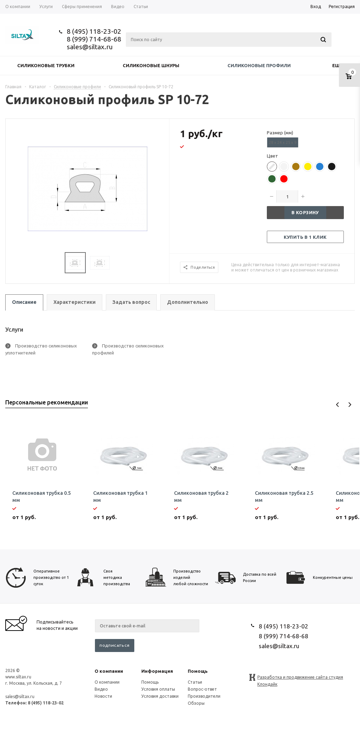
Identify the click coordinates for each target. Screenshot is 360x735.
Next (350, 405)
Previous (338, 405)
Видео (101, 689)
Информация (157, 671)
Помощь (198, 671)
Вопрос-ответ (202, 689)
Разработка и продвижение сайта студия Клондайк (300, 678)
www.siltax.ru (18, 677)
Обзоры (196, 703)
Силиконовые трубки (46, 65)
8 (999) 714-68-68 (94, 39)
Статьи (195, 682)
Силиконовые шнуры (151, 65)
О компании (109, 671)
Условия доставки (160, 696)
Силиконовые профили (259, 65)
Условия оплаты (158, 689)
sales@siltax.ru (90, 47)
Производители (204, 696)
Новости (103, 696)
